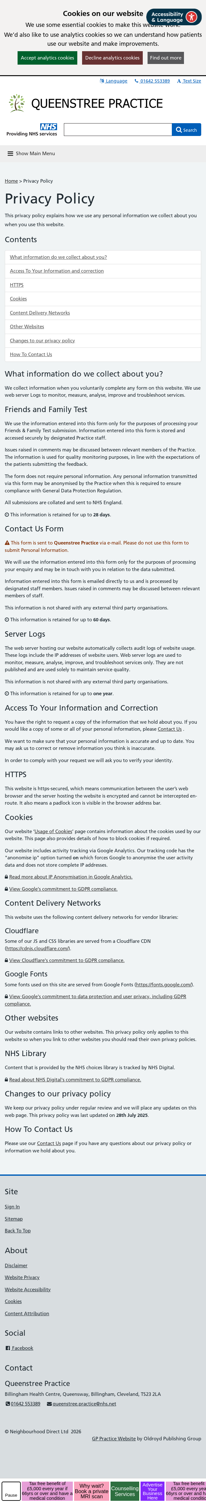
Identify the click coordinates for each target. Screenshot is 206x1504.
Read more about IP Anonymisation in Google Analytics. (71, 877)
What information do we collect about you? (58, 257)
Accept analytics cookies (47, 58)
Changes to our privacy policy (42, 341)
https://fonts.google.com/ (163, 985)
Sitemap (14, 1219)
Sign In (12, 1207)
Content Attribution (27, 1313)
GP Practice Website (114, 1439)
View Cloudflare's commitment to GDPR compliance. (67, 960)
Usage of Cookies (53, 831)
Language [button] (113, 81)
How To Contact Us (31, 354)
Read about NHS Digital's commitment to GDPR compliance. (75, 1080)
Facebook (19, 1348)
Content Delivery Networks (40, 313)
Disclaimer (16, 1265)
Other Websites (27, 326)
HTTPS (17, 285)
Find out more (165, 58)
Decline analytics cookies (112, 58)
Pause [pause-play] (11, 1495)
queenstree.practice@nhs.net (81, 1404)
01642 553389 (152, 81)
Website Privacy (22, 1277)
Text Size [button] (188, 81)
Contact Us (170, 729)
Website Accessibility (28, 1289)
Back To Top (18, 1231)
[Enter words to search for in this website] (118, 129)
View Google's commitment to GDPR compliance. (63, 889)
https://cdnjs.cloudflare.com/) (38, 948)
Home (11, 181)
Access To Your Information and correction (57, 271)
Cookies (18, 299)
